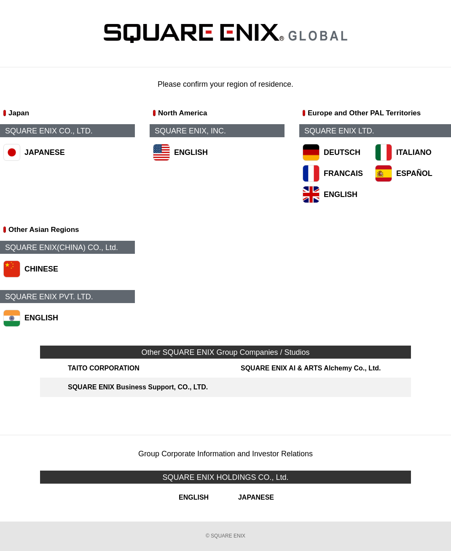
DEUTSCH (342, 152)
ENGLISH (191, 152)
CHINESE (41, 269)
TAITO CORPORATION (104, 368)
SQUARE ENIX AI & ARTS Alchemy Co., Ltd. (311, 368)
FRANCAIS (343, 173)
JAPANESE (44, 152)
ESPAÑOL (414, 173)
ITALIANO (414, 152)
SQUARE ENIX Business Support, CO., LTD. (138, 387)
